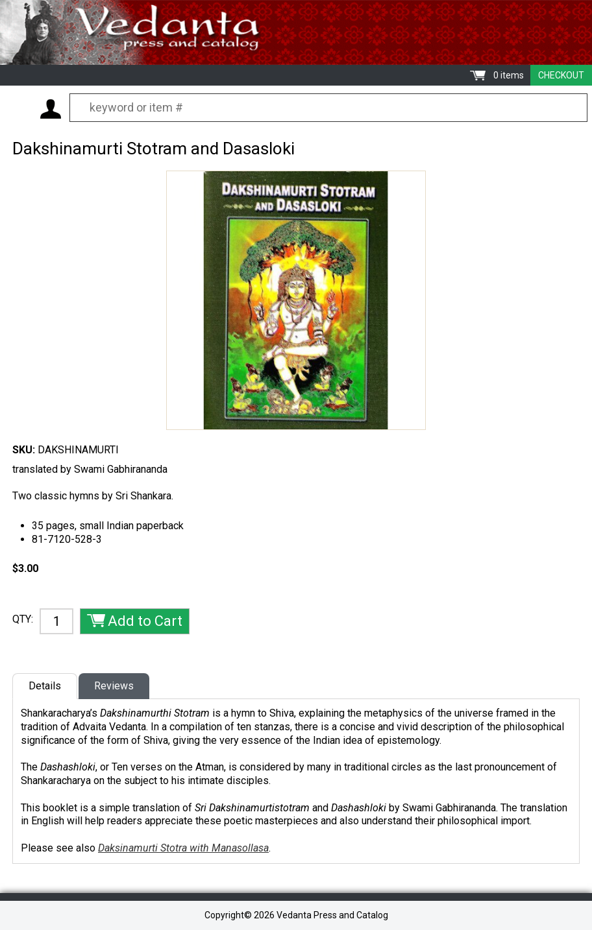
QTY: (22, 619)
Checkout (561, 75)
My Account (50, 109)
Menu (19, 108)
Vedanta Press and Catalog (296, 32)
